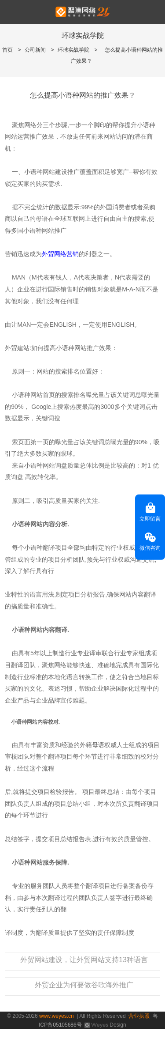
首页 (7, 50)
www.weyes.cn (56, 1016)
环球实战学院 (73, 50)
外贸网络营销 (60, 253)
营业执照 (139, 1016)
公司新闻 (35, 50)
